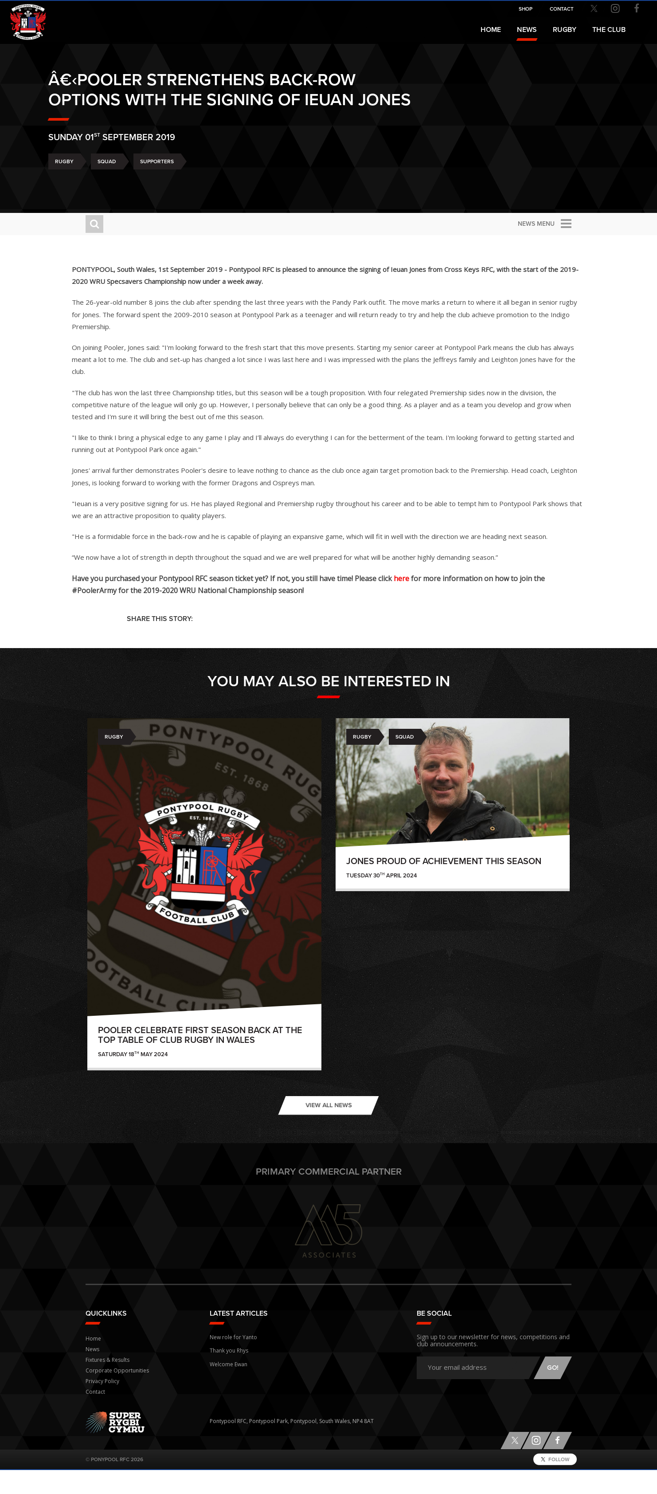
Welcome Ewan (228, 1386)
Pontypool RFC (26, 20)
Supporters (194, 183)
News (527, 29)
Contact (95, 1415)
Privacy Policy (102, 1405)
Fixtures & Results (107, 1384)
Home (491, 29)
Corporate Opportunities (117, 1394)
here (456, 602)
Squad (144, 183)
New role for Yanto (233, 1360)
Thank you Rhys (229, 1373)
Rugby (101, 183)
